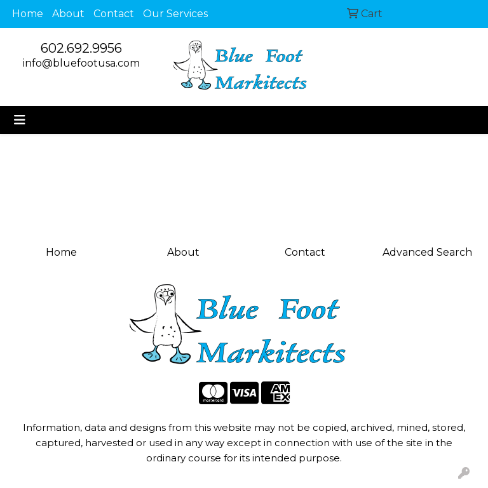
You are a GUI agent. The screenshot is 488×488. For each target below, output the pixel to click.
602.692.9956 (81, 48)
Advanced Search (427, 252)
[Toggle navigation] (19, 120)
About (68, 14)
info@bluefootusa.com (81, 63)
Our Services (175, 14)
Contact (113, 14)
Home (27, 14)
